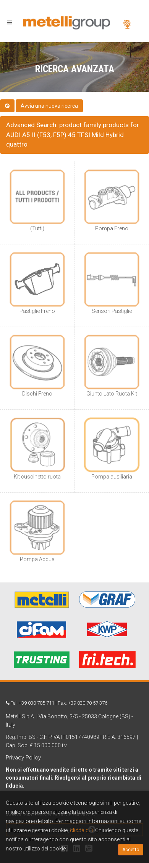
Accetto (130, 849)
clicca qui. (82, 830)
